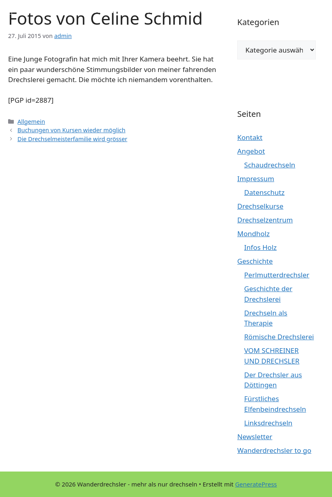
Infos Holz (260, 247)
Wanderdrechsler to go (274, 450)
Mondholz (253, 233)
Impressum (255, 178)
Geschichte (255, 261)
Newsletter (254, 436)
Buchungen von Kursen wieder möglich (71, 130)
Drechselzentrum (265, 219)
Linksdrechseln (268, 422)
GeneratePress (256, 484)
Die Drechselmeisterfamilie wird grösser (72, 139)
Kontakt (249, 137)
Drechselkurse (260, 206)
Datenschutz (264, 192)
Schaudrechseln (269, 164)
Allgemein (31, 121)
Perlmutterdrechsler (276, 274)
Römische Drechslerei (279, 336)
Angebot (251, 151)
